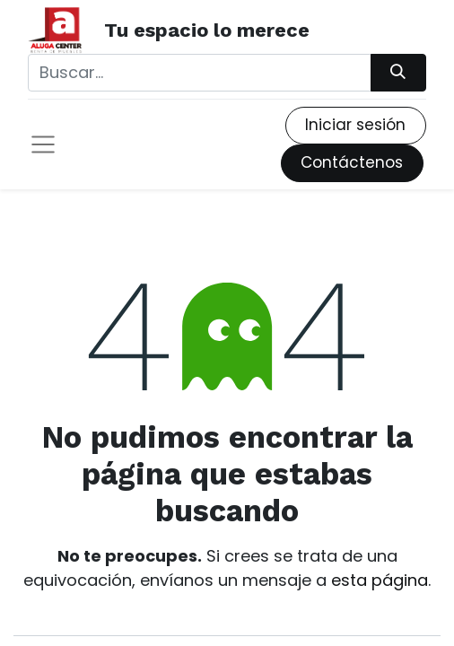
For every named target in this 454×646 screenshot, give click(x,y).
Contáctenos (352, 162)
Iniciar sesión (355, 124)
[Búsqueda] (398, 73)
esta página (379, 580)
